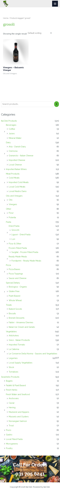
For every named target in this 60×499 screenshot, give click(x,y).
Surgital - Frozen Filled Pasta (24, 252)
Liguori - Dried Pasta (20, 234)
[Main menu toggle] (55, 3)
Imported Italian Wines (16, 169)
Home (5, 18)
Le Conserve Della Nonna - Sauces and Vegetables (33, 353)
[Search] (56, 104)
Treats (9, 305)
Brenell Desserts (16, 318)
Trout (11, 425)
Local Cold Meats (17, 186)
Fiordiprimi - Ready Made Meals (26, 260)
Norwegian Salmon (18, 421)
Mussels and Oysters (19, 416)
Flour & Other (15, 243)
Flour (11, 213)
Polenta (12, 217)
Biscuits (12, 313)
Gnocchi (15, 230)
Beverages (11, 125)
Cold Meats (14, 178)
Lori (13, 239)
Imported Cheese (17, 160)
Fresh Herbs (11, 390)
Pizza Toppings (16, 273)
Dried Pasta (14, 226)
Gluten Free (14, 291)
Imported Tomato (17, 344)
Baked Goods (15, 309)
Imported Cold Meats (19, 182)
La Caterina (14, 349)
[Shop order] (39, 33)
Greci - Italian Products (19, 340)
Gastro (9, 434)
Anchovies (14, 398)
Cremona (13, 151)
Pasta (8, 222)
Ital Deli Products (9, 121)
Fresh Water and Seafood (18, 394)
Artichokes (14, 335)
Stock (11, 367)
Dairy (8, 142)
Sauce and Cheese (17, 278)
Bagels (9, 381)
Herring (12, 407)
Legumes (13, 358)
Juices (12, 133)
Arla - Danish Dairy (17, 146)
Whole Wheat (15, 300)
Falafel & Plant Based (16, 385)
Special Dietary (13, 283)
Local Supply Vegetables (20, 362)
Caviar (12, 403)
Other (8, 209)
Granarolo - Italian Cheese (21, 155)
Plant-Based (14, 296)
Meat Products (12, 174)
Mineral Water (15, 138)
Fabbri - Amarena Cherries (21, 322)
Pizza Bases (14, 269)
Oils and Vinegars (14, 196)
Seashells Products (10, 377)
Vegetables (11, 331)
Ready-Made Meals (18, 256)
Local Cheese (15, 164)
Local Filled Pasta (14, 439)
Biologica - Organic (18, 287)
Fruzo (8, 430)
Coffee (12, 129)
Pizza (8, 265)
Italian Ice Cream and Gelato (22, 327)
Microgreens (12, 443)
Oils (10, 200)
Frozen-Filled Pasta (18, 248)
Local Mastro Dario (18, 191)
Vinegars (13, 204)
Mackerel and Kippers (19, 412)
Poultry (9, 448)
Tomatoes (13, 372)
